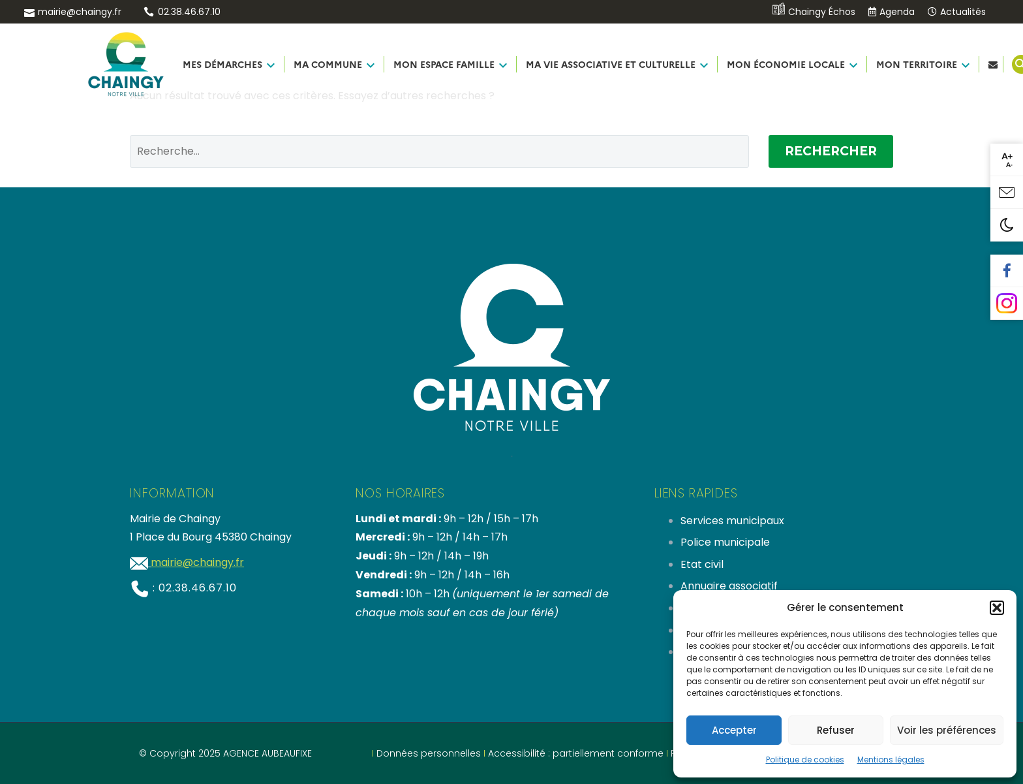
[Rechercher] (439, 151)
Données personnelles (428, 753)
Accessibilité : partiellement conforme (576, 753)
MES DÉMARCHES (222, 64)
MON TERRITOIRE (916, 64)
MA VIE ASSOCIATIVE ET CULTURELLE (610, 64)
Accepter (734, 730)
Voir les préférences (946, 730)
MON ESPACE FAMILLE (444, 64)
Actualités (957, 11)
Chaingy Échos (813, 12)
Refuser (836, 730)
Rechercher (831, 151)
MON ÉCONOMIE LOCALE (786, 64)
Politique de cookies (805, 759)
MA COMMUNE (328, 64)
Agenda (891, 11)
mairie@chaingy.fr (79, 11)
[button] (996, 607)
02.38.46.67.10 (189, 11)
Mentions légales (890, 759)
